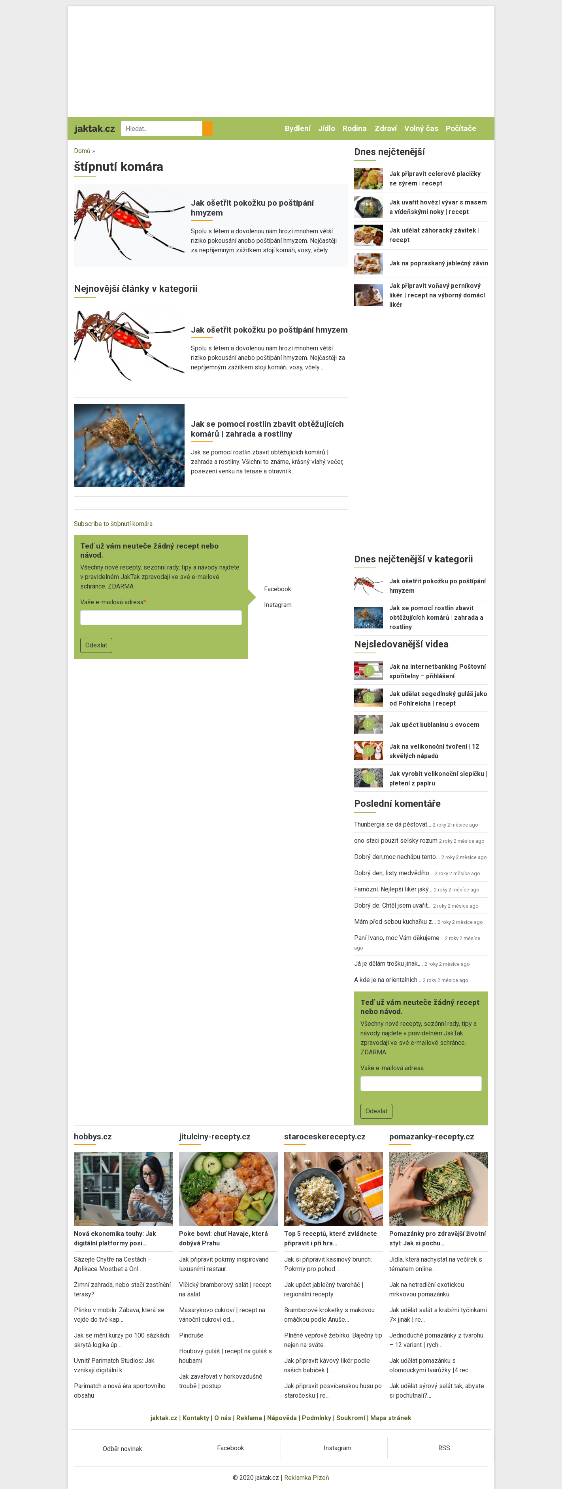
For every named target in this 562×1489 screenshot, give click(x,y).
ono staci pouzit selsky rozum (396, 840)
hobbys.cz (93, 1136)
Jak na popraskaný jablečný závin (438, 263)
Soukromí (350, 1418)
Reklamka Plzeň (306, 1477)
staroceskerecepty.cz (325, 1136)
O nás (222, 1418)
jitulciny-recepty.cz (215, 1136)
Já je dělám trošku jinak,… (388, 963)
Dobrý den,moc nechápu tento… (397, 857)
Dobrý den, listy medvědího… (393, 873)
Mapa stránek (390, 1418)
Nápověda (282, 1418)
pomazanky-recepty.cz (431, 1136)
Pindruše (191, 1335)
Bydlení (298, 128)
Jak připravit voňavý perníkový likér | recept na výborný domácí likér (437, 295)
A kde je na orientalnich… (387, 980)
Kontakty (196, 1418)
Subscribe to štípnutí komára (113, 524)
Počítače (461, 128)
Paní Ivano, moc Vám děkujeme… (398, 938)
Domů (82, 151)
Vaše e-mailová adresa (111, 602)
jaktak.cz (164, 1418)
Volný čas (421, 128)
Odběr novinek (122, 1449)
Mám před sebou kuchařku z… (395, 921)
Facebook (277, 589)
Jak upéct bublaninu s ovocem (434, 724)
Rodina (355, 128)
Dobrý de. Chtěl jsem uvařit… (393, 905)
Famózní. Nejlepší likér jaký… (393, 889)
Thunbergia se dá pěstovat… (392, 824)
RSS (444, 1448)
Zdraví (386, 128)
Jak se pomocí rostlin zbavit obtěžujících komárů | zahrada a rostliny (267, 429)
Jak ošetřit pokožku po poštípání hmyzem (269, 330)
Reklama (249, 1418)
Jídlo (326, 128)
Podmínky (316, 1418)
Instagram (278, 605)
